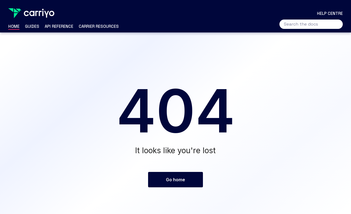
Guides (32, 26)
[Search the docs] (311, 24)
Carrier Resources (99, 26)
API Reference (59, 26)
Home (13, 26)
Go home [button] (175, 179)
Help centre (330, 13)
